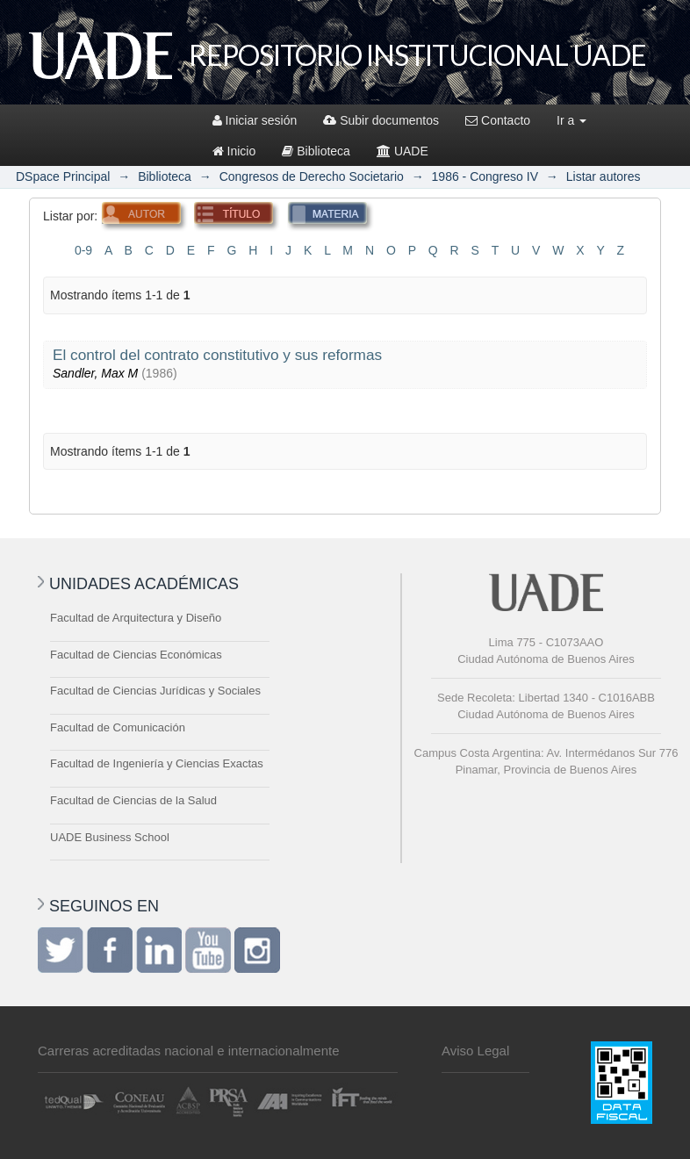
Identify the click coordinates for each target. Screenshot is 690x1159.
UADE (402, 151)
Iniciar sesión (255, 120)
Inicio (234, 151)
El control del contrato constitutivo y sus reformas (217, 355)
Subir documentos (381, 120)
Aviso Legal (475, 1050)
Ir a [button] (571, 120)
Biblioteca (316, 151)
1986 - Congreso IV (485, 176)
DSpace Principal (63, 176)
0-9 (83, 250)
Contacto (497, 120)
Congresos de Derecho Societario (311, 176)
